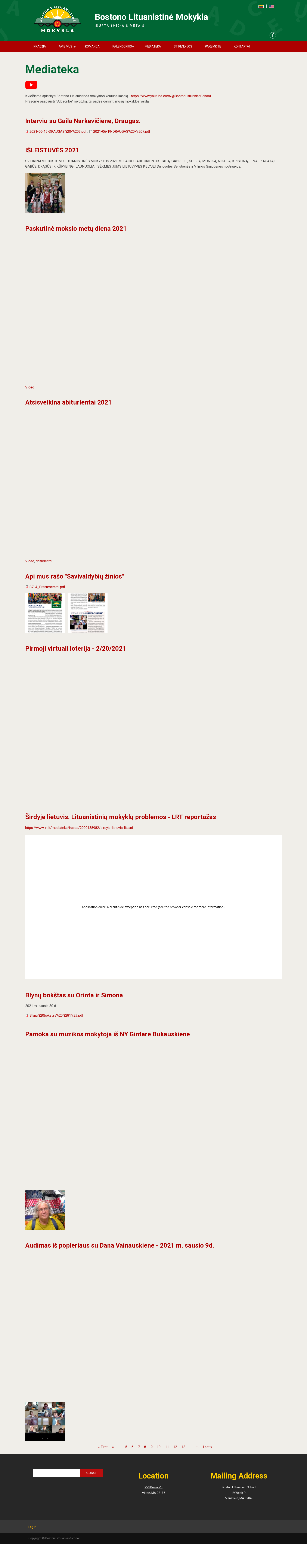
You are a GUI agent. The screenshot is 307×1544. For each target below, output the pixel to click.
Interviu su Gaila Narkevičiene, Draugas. (82, 121)
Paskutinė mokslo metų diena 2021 (76, 228)
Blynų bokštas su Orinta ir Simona (74, 995)
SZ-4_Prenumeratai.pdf (47, 587)
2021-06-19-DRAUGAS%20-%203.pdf (58, 131)
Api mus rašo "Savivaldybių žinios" (74, 576)
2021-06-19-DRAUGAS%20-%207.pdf (121, 131)
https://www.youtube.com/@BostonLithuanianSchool (171, 96)
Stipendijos (183, 46)
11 (167, 1447)
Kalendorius (124, 48)
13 (183, 1447)
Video (29, 387)
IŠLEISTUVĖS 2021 (52, 150)
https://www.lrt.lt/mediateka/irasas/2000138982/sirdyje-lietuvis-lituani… (80, 828)
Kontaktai (242, 46)
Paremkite (213, 46)
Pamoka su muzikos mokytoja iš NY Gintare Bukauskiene (107, 1034)
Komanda (92, 46)
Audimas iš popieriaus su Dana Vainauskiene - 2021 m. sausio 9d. (119, 1245)
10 (159, 1447)
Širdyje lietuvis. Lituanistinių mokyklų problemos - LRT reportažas (120, 817)
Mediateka (153, 46)
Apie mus (68, 48)
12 (175, 1447)
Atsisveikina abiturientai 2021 (68, 402)
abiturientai (44, 561)
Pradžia (40, 46)
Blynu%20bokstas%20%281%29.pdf (56, 1015)
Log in (32, 1527)
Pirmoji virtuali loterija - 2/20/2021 (75, 648)
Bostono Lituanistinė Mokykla (151, 17)
